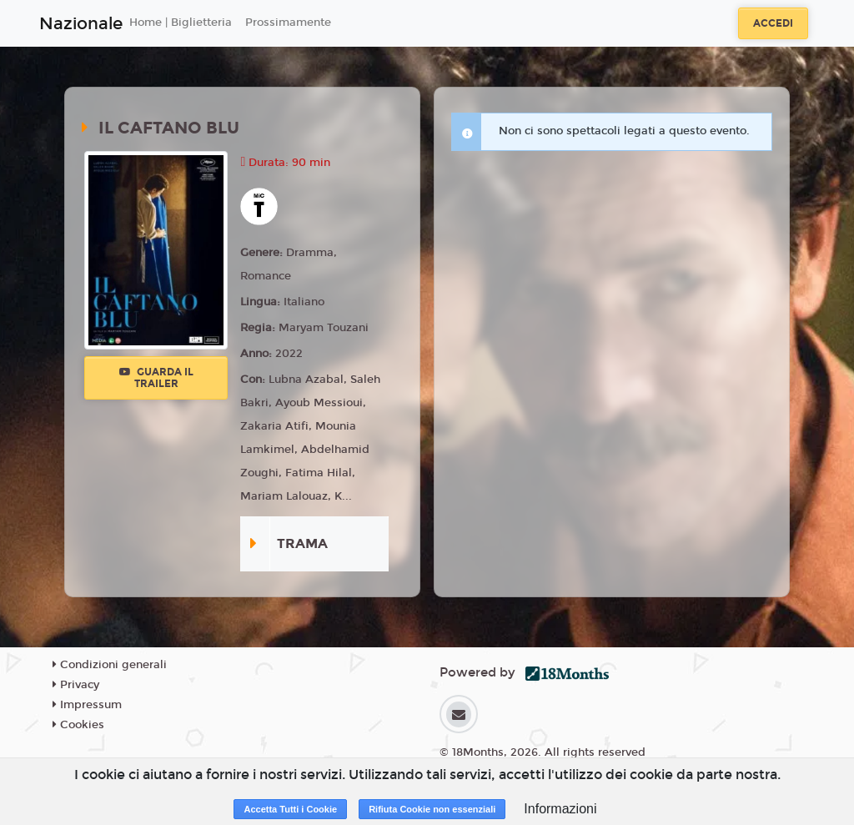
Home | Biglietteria (180, 22)
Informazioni (560, 809)
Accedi (773, 23)
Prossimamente (288, 22)
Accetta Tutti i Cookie (290, 809)
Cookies (78, 725)
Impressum (87, 705)
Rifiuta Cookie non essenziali (432, 809)
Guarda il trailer (156, 378)
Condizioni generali (110, 665)
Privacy (76, 685)
